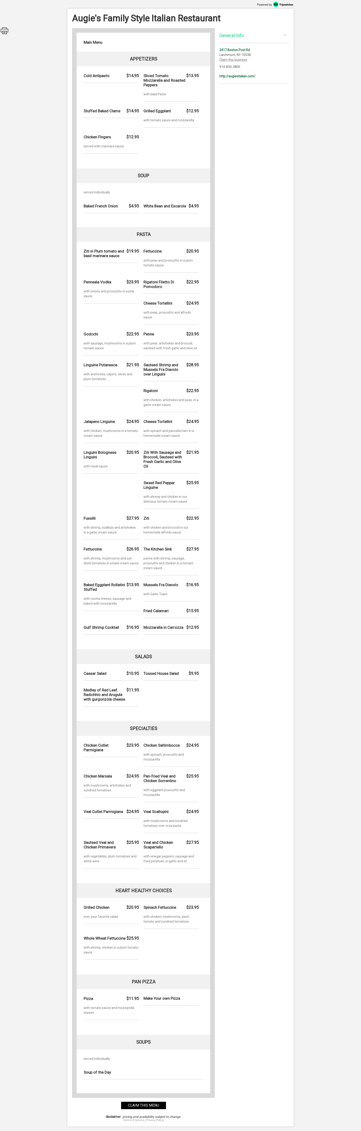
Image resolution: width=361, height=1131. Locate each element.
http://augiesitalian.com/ (237, 76)
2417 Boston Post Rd (234, 50)
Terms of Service (133, 1120)
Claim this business (233, 59)
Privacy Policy (155, 1120)
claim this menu (143, 1105)
